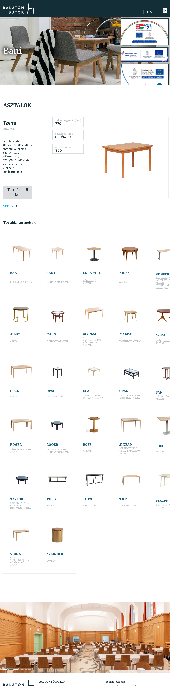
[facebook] (148, 11)
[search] (151, 11)
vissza (8, 206)
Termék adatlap (14, 192)
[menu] (165, 11)
